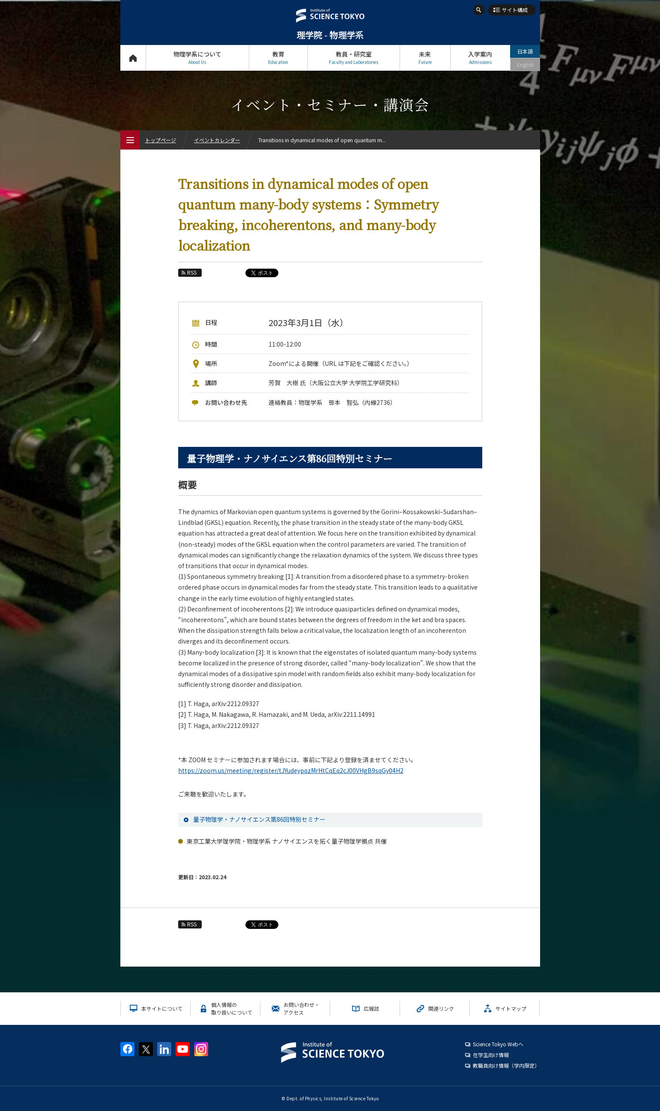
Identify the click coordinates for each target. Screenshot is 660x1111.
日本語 (525, 51)
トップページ (133, 58)
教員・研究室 (354, 58)
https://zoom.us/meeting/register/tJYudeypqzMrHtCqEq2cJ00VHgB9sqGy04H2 (290, 770)
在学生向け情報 (491, 1054)
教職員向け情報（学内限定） (506, 1065)
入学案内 (480, 58)
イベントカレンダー (217, 140)
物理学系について (197, 58)
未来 (425, 58)
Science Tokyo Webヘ (498, 1044)
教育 (278, 58)
